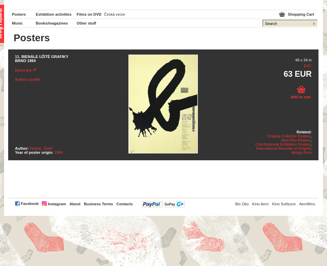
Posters (19, 14)
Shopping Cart (301, 14)
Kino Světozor (284, 204)
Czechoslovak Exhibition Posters (283, 144)
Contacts (124, 204)
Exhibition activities (54, 14)
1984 (58, 152)
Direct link (23, 70)
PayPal (163, 204)
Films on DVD (89, 14)
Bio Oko (242, 204)
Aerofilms (307, 204)
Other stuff (86, 23)
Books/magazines (52, 23)
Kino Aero (260, 204)
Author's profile (27, 79)
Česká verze (114, 14)
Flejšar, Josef (41, 148)
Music (17, 23)
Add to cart (301, 97)
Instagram (57, 204)
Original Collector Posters (289, 136)
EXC (308, 66)
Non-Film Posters (295, 140)
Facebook (29, 204)
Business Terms (98, 204)
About (74, 204)
